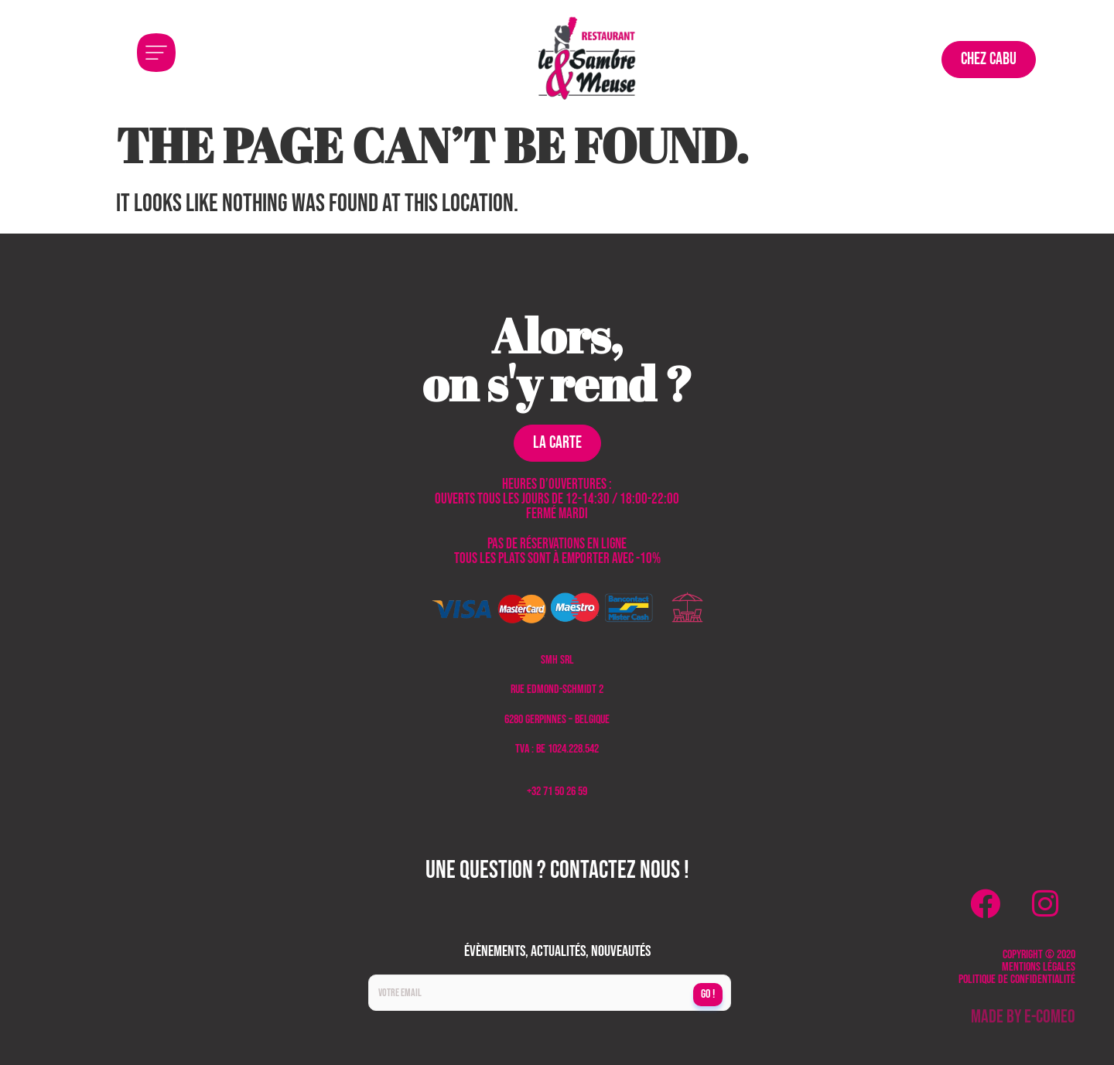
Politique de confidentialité (1017, 979)
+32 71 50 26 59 (557, 791)
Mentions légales (1038, 967)
